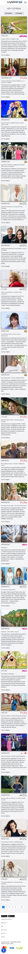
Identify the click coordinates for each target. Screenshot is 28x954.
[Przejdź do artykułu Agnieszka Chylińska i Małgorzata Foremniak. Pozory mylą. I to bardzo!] (14, 162)
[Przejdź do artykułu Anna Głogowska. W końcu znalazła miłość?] (14, 375)
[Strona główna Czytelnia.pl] (14, 2)
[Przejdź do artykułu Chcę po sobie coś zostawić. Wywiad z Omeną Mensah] (14, 797)
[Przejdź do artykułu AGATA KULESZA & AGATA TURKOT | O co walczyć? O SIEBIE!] (14, 78)
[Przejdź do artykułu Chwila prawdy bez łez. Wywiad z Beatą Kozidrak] (14, 881)
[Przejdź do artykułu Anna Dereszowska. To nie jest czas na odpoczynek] (14, 333)
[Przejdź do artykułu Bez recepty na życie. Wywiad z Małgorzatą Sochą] (14, 461)
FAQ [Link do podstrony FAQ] (2, 926)
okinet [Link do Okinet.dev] (11, 943)
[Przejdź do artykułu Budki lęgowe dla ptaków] (14, 671)
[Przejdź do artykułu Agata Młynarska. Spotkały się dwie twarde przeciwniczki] (14, 120)
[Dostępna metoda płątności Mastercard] (4, 948)
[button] (25, 2)
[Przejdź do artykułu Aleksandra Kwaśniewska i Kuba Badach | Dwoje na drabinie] (14, 247)
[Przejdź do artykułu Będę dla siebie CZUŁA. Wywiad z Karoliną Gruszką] (14, 418)
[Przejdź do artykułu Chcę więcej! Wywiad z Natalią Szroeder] (14, 838)
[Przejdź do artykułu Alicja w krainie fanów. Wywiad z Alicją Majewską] (14, 290)
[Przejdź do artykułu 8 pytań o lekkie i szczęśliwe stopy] (14, 36)
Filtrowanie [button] (18, 13)
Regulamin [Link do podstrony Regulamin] (4, 923)
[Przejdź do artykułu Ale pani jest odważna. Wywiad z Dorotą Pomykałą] (14, 204)
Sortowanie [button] (8, 13)
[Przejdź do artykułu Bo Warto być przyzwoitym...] (14, 587)
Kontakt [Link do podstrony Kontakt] (3, 933)
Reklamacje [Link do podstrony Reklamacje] (4, 929)
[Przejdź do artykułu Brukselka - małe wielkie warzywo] (14, 629)
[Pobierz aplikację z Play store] (4, 916)
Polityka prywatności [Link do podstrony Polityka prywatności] (6, 919)
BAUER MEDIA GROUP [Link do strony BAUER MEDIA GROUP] (15, 942)
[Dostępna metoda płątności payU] (19, 948)
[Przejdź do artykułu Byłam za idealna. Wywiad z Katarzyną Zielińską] (14, 712)
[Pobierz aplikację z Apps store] (11, 916)
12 (21, 907)
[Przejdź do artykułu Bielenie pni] (14, 545)
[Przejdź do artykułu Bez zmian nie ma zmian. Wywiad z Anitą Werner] (14, 503)
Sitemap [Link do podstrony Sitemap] (3, 937)
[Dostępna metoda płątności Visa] (11, 948)
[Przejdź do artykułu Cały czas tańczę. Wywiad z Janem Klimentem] (14, 754)
